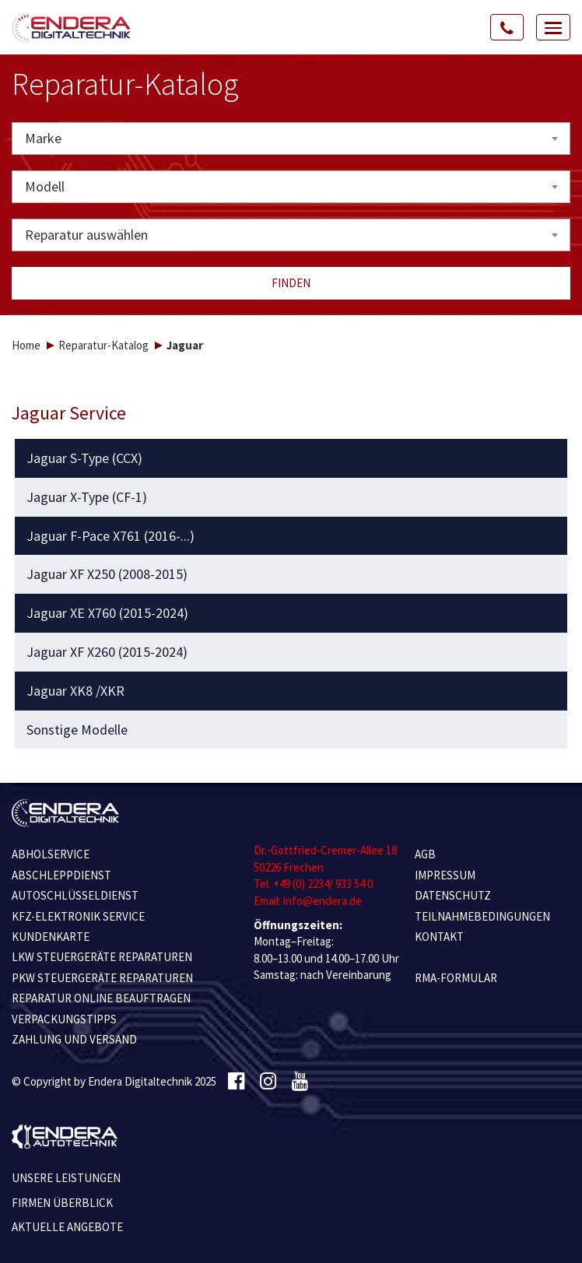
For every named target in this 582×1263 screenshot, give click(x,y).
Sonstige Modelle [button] (77, 730)
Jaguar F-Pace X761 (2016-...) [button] (110, 536)
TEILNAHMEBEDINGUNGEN (482, 916)
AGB (425, 854)
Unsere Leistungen (66, 1177)
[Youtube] (300, 1082)
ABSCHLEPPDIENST (61, 875)
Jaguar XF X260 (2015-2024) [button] (107, 652)
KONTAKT (439, 936)
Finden (291, 282)
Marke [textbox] (43, 138)
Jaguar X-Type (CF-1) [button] (86, 497)
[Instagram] (268, 1082)
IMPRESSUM (445, 875)
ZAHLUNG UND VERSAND (74, 1039)
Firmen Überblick (62, 1202)
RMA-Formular (456, 977)
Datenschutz (453, 895)
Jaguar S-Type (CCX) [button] (84, 458)
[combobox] (291, 138)
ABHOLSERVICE (50, 854)
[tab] (291, 458)
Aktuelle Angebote (67, 1226)
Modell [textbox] (45, 186)
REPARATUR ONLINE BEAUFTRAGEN (101, 998)
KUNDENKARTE (50, 936)
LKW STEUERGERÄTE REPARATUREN (102, 956)
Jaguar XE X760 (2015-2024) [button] (107, 613)
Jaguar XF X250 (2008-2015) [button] (107, 574)
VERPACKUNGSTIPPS (64, 1019)
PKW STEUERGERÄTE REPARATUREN (102, 977)
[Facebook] (236, 1082)
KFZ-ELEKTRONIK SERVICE (78, 916)
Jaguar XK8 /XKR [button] (75, 691)
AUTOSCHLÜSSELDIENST (75, 895)
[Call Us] (507, 27)
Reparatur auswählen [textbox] (86, 235)
